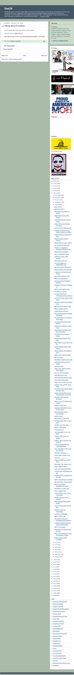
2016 (54, 569)
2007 (54, 590)
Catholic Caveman (58, 606)
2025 (54, 183)
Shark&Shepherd (57, 646)
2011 (54, 581)
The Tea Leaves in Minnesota (62, 267)
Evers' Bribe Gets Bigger (61, 380)
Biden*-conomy (58, 416)
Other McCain (57, 638)
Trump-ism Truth (59, 429)
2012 (54, 579)
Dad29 (8, 8)
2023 (54, 188)
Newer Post (4, 55)
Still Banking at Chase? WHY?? (63, 243)
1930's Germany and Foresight (63, 269)
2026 (54, 181)
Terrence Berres (57, 650)
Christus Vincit (57, 614)
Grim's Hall (56, 618)
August (57, 204)
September (58, 202)
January (57, 556)
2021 (54, 193)
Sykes (54, 648)
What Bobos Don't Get (60, 260)
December (58, 195)
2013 (54, 576)
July (56, 542)
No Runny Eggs (57, 636)
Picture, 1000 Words (60, 427)
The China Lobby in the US (62, 276)
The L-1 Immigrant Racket (61, 254)
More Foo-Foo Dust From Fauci (63, 382)
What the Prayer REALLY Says (61, 663)
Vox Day (55, 660)
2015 (54, 571)
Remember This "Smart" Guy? (62, 464)
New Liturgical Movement (60, 633)
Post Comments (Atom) (15, 59)
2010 (54, 583)
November (58, 197)
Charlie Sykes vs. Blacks (61, 311)
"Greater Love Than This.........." (63, 425)
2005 (54, 595)
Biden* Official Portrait (60, 466)
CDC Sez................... (60, 457)
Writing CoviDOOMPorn (61, 278)
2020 (54, 559)
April (56, 549)
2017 (54, 567)
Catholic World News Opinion (61, 609)
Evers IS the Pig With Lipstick (62, 228)
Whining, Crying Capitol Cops (62, 306)
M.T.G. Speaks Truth (60, 491)
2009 (54, 586)
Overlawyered (57, 641)
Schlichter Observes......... (61, 453)
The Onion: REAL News (59, 658)
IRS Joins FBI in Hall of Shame (63, 482)
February (57, 554)
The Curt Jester (57, 653)
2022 (54, 190)
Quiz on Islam (58, 206)
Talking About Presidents (61, 252)
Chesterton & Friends (59, 611)
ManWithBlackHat (58, 628)
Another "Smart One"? (60, 405)
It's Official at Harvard (60, 291)
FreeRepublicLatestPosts (60, 616)
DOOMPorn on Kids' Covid (62, 488)
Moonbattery (56, 631)
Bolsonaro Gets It (59, 209)
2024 (54, 186)
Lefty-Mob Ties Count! (60, 375)
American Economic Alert (60, 601)
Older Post (44, 55)
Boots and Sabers (58, 604)
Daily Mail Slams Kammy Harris (63, 377)
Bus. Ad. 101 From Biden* (61, 373)
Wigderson (56, 665)
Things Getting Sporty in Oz (62, 455)
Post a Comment (8, 49)
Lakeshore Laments (58, 623)
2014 (54, 574)
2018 (54, 564)
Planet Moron (56, 643)
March (57, 552)
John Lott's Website (58, 621)
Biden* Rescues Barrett (61, 308)
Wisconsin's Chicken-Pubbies (62, 355)
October (57, 200)
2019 (54, 562)
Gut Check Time (59, 366)
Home (24, 55)
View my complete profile (60, 40)
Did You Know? (58, 357)
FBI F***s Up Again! (60, 527)
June (56, 545)
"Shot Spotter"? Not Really (61, 418)
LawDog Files (56, 626)
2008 (54, 588)
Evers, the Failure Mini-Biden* (62, 469)
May (56, 547)
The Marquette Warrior (59, 655)
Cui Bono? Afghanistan (60, 514)
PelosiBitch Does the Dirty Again (63, 359)
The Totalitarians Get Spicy (62, 245)
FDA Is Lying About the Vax (62, 289)
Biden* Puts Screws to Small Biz (63, 479)
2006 (54, 593)
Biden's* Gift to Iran (59, 516)
